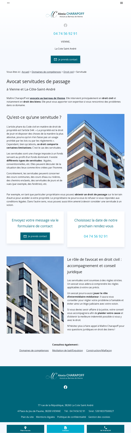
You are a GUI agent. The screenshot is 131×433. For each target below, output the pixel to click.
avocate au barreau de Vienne (47, 98)
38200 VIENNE (39, 411)
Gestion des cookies (99, 417)
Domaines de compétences (46, 71)
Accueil (25, 71)
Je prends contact (65, 59)
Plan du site (27, 417)
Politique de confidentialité (71, 417)
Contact (65, 430)
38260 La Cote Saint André (65, 405)
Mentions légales (45, 417)
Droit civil (68, 71)
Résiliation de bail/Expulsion (67, 350)
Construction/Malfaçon (99, 350)
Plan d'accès (25, 430)
